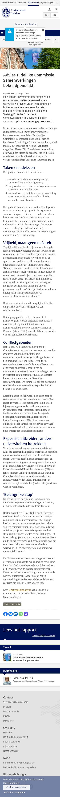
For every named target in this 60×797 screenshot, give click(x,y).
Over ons (7, 732)
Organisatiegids (46, 3)
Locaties (7, 706)
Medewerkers (33, 3)
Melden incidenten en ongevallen (19, 767)
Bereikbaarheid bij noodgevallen (18, 762)
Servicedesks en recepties (15, 702)
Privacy (6, 716)
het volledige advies (21, 589)
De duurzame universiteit (15, 737)
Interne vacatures (11, 741)
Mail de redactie (11, 711)
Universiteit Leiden (9, 3)
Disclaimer (8, 720)
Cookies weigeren (15, 792)
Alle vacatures (10, 746)
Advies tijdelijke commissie (43, 635)
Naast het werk (10, 751)
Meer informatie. (11, 783)
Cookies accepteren (16, 787)
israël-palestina (12, 604)
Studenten (22, 3)
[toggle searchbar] (55, 9)
